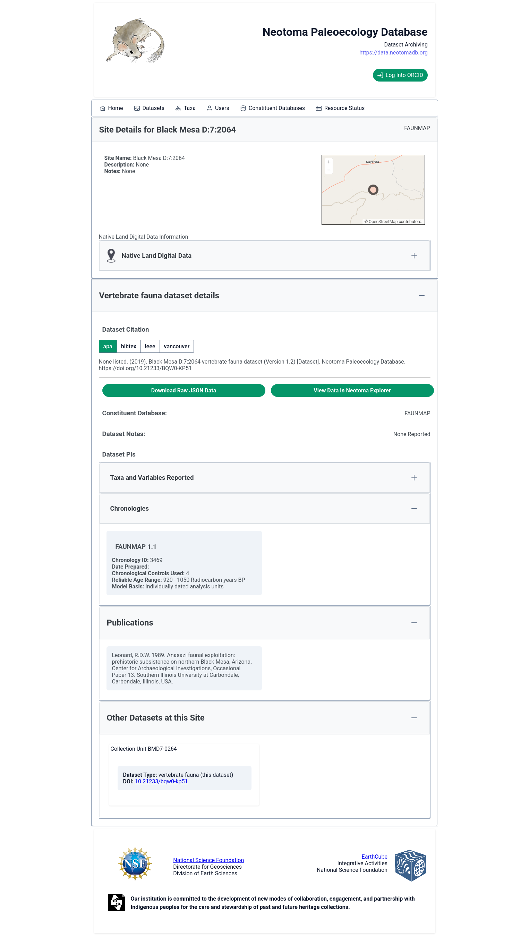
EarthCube (374, 856)
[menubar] (232, 108)
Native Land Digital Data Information (143, 236)
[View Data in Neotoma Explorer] (352, 390)
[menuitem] (111, 108)
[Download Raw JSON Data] (183, 390)
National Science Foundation (208, 860)
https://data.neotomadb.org (393, 52)
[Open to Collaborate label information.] (116, 903)
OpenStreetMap (383, 221)
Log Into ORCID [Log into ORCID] (400, 75)
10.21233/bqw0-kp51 (161, 781)
